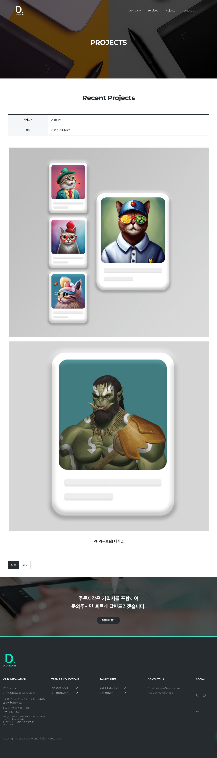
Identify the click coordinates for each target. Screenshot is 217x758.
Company (135, 10)
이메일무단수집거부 (64, 693)
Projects (170, 10)
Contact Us (189, 10)
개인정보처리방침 (64, 688)
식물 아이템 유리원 (113, 688)
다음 (25, 565)
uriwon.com (8, 724)
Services (153, 10)
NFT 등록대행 (113, 693)
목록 (13, 565)
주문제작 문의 (108, 620)
